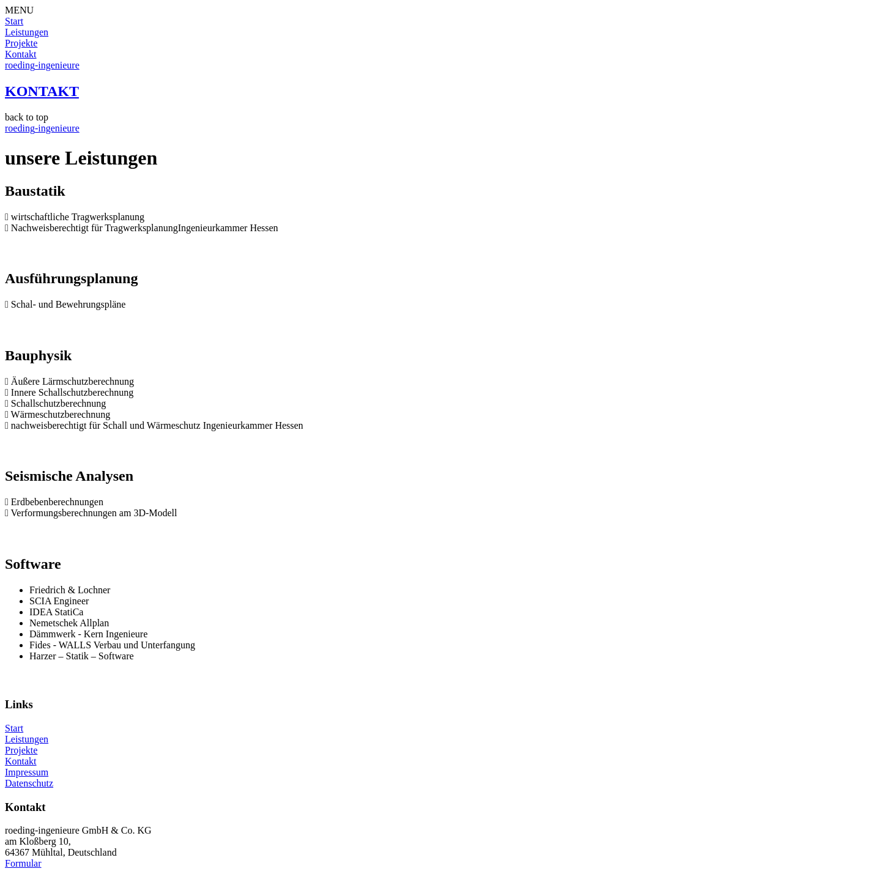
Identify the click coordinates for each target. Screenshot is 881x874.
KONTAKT (42, 91)
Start (14, 21)
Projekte (21, 43)
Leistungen (26, 32)
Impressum (26, 772)
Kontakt (21, 54)
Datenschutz (29, 783)
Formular (23, 863)
